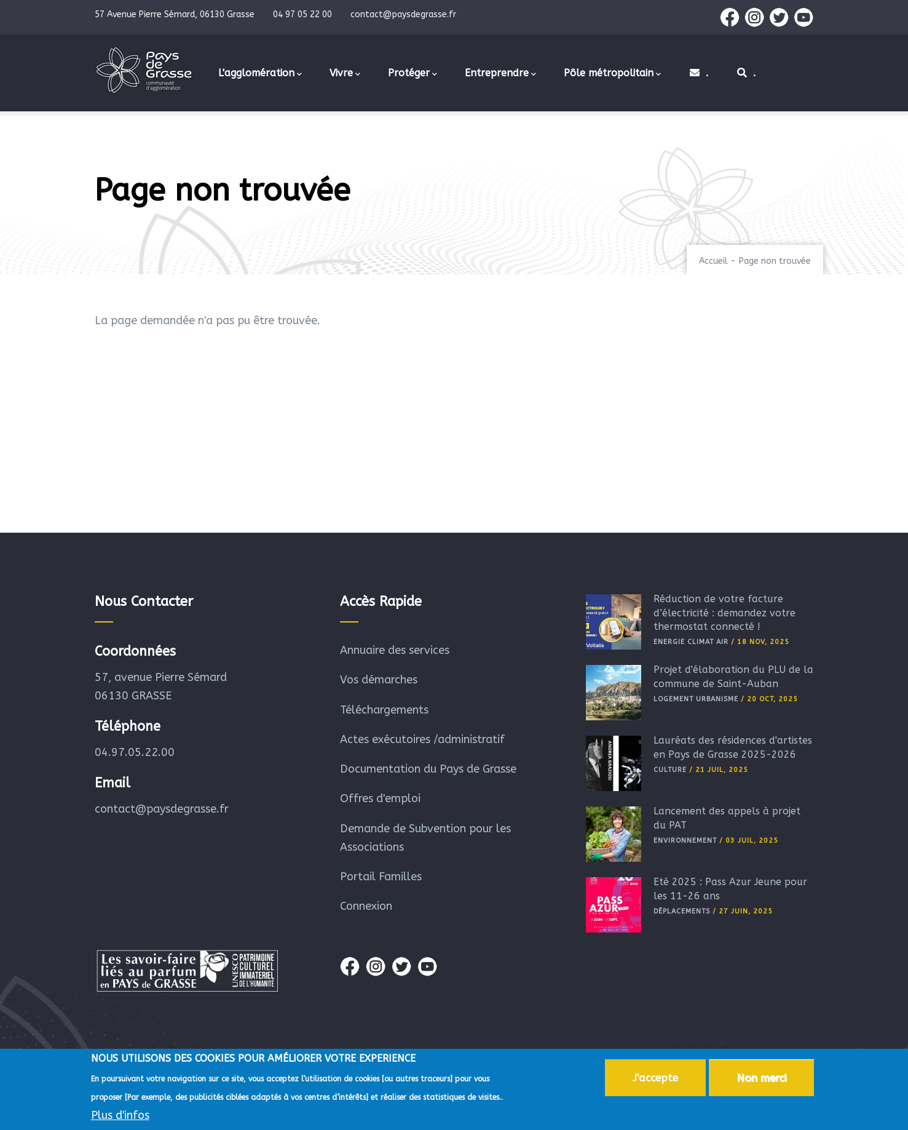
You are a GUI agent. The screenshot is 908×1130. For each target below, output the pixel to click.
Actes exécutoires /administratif (422, 739)
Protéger (412, 74)
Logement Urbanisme (695, 699)
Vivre (345, 74)
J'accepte (655, 1079)
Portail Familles (381, 876)
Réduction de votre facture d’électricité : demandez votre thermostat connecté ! (724, 612)
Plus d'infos (120, 1117)
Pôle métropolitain (612, 74)
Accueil (713, 261)
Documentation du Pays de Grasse (428, 769)
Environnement (685, 841)
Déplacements (681, 911)
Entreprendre (500, 74)
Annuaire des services (394, 650)
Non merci (761, 1079)
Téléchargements (384, 710)
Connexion (366, 906)
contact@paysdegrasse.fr (162, 809)
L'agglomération (260, 74)
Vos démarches (378, 679)
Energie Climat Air (690, 642)
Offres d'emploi (380, 798)
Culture (670, 770)
